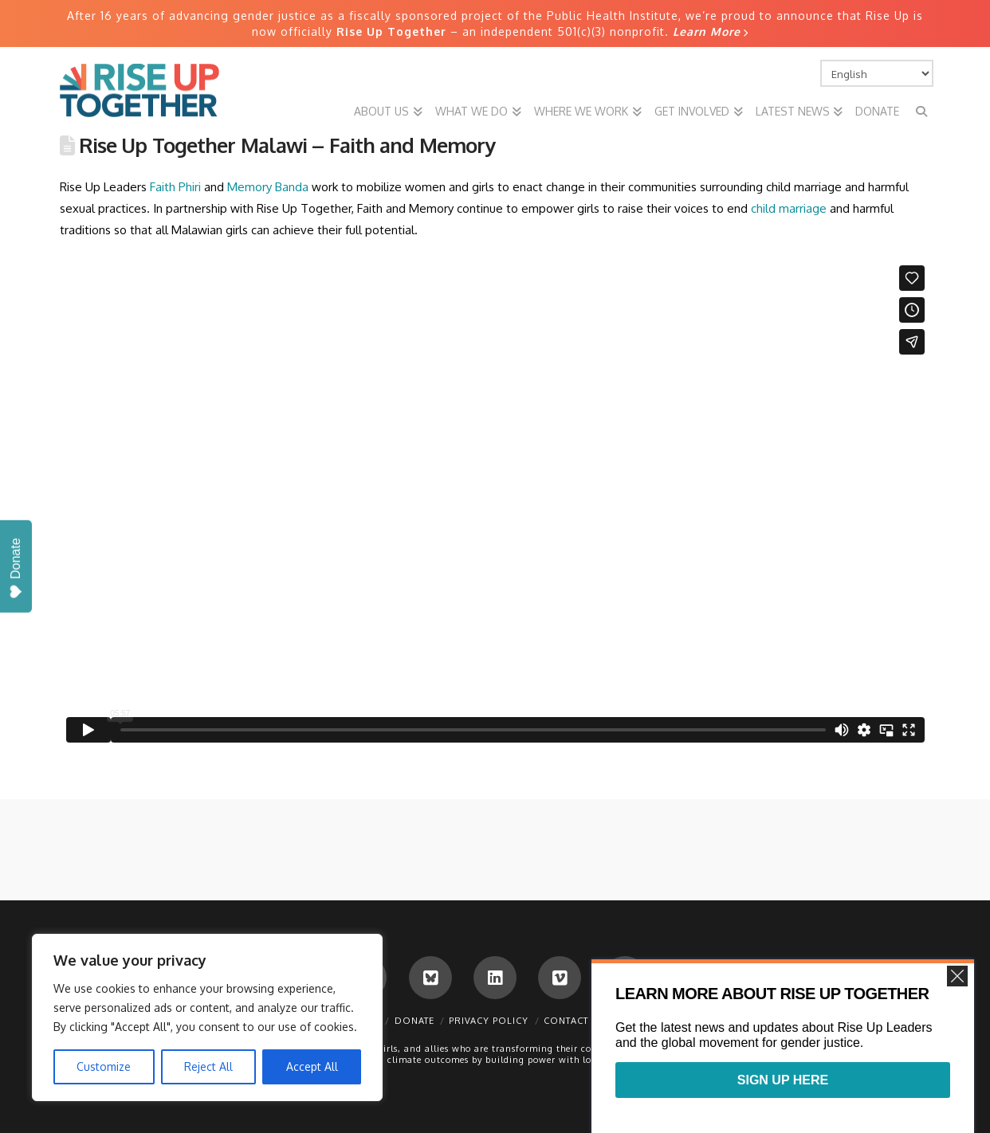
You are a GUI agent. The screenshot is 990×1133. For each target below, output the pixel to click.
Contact (566, 1020)
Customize (104, 1066)
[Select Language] (876, 73)
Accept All (312, 1066)
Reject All (208, 1066)
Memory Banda (267, 186)
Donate (414, 1020)
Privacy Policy (488, 1020)
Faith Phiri (175, 186)
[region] (207, 1017)
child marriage (789, 208)
